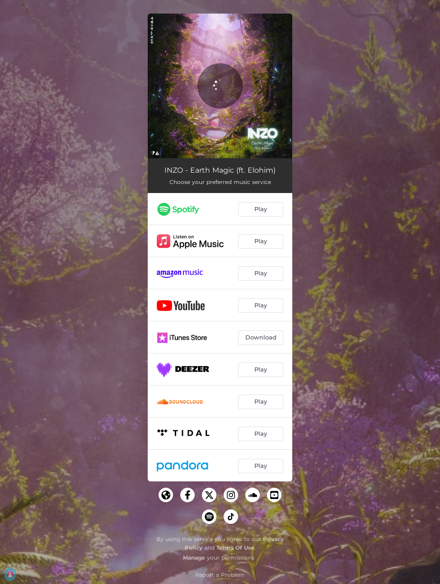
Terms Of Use (235, 547)
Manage (194, 557)
